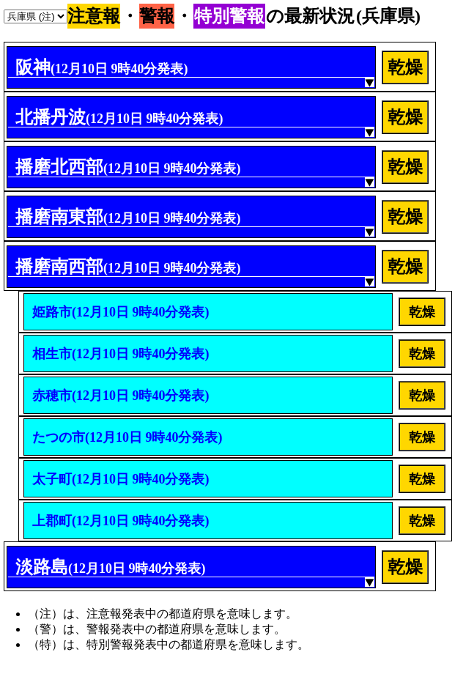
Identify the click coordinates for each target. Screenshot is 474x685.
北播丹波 (119, 117)
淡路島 (110, 567)
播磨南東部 (128, 216)
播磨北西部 (128, 167)
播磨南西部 (128, 266)
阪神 (101, 67)
